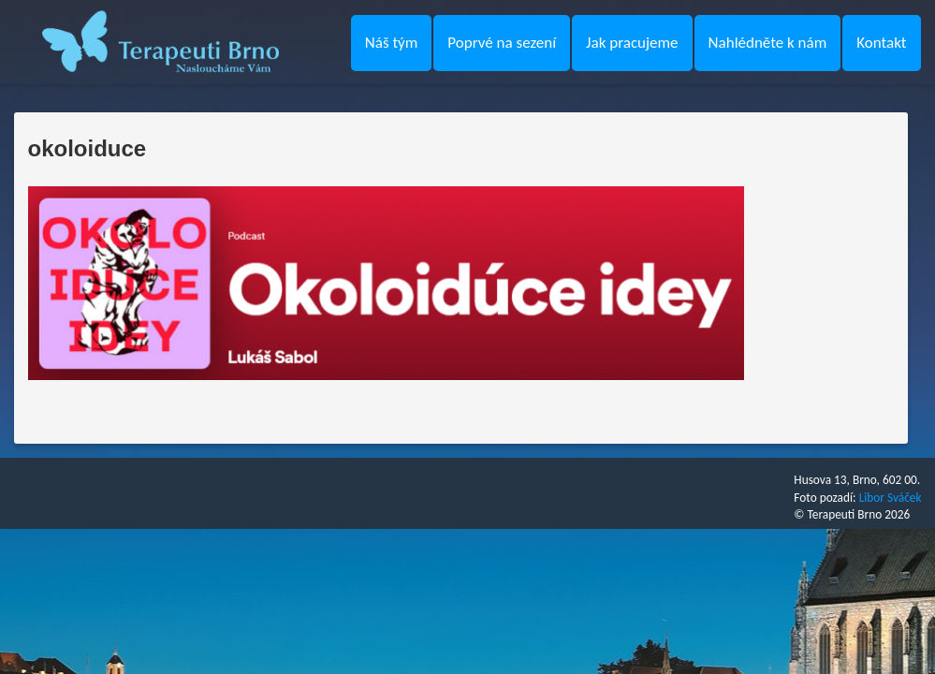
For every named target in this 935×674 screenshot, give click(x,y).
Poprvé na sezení (501, 42)
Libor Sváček (890, 498)
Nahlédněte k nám (768, 42)
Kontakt (881, 42)
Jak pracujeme (632, 42)
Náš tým (391, 42)
